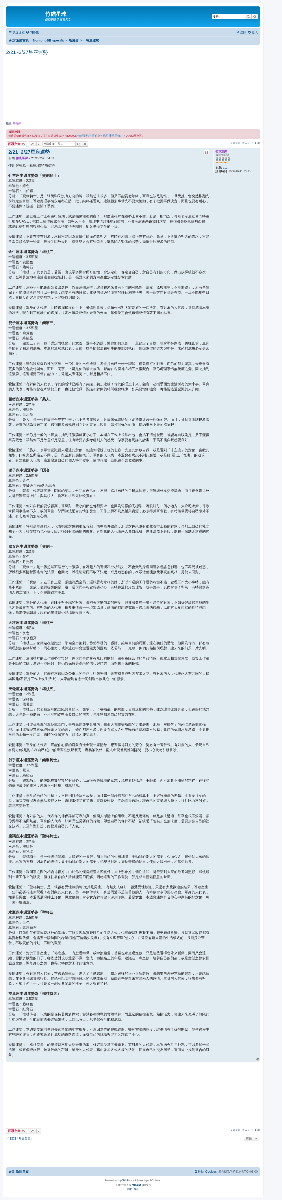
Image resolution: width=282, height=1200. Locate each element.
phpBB (121, 1180)
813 (225, 167)
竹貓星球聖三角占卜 (113, 135)
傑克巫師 (221, 151)
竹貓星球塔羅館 (87, 135)
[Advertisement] (133, 89)
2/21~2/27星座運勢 (27, 52)
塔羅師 (17, 123)
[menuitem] (32, 32)
